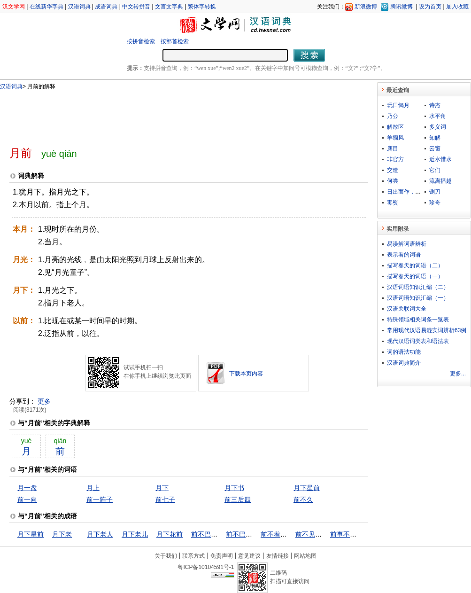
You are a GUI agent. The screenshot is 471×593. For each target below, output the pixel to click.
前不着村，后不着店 (290, 534)
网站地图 (305, 556)
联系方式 (193, 556)
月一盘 (27, 488)
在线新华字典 (46, 6)
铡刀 (434, 191)
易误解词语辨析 (406, 244)
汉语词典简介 (404, 362)
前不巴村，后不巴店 (220, 534)
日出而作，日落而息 (412, 191)
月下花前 (169, 534)
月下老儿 (135, 534)
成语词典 (106, 6)
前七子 (165, 499)
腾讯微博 (401, 6)
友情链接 (277, 556)
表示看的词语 (404, 254)
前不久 (303, 499)
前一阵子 (99, 499)
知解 (434, 137)
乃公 (392, 116)
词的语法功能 (404, 352)
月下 (162, 488)
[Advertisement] (173, 114)
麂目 (392, 148)
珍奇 (434, 202)
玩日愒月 (398, 105)
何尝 (392, 181)
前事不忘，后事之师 (359, 534)
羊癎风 (395, 137)
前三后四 (237, 499)
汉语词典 (79, 6)
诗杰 (434, 105)
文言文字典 (169, 6)
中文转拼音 (136, 6)
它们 (434, 170)
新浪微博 (366, 6)
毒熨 (392, 202)
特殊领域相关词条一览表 (418, 319)
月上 (93, 488)
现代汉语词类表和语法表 (418, 341)
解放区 (395, 127)
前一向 (27, 499)
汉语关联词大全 (406, 308)
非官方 (395, 159)
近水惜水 (440, 159)
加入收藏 (457, 6)
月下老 (62, 534)
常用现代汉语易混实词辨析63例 (426, 330)
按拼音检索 (141, 41)
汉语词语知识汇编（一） (418, 298)
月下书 (234, 488)
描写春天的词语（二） (415, 265)
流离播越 (440, 181)
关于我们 (165, 556)
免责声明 (221, 556)
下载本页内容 (246, 373)
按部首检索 (175, 41)
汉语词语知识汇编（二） (418, 287)
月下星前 (306, 488)
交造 (392, 170)
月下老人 (100, 534)
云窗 (434, 148)
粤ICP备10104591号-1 (206, 567)
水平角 (437, 116)
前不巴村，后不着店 (255, 534)
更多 (44, 401)
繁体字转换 (202, 6)
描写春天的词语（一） (415, 276)
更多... (458, 373)
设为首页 (430, 6)
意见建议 (249, 556)
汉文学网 (13, 6)
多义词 (437, 127)
